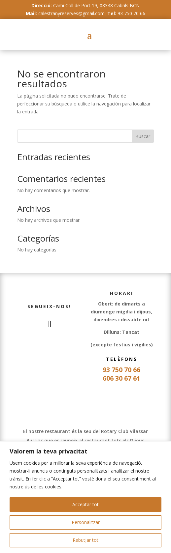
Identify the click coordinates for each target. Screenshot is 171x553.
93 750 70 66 (131, 13)
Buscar (142, 136)
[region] (85, 497)
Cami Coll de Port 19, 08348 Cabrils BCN (96, 5)
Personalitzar (86, 522)
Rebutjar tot (85, 540)
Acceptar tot (85, 504)
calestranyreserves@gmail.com (71, 13)
